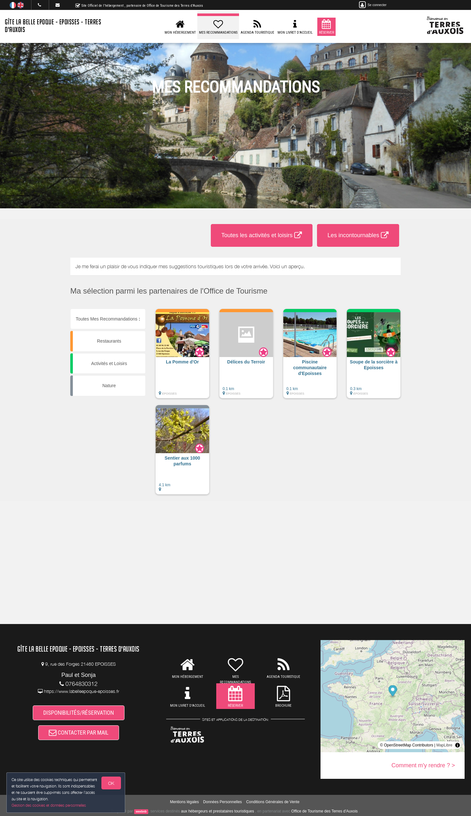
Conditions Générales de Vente (272, 802)
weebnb (141, 811)
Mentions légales (184, 802)
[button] (182, 357)
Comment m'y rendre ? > (423, 765)
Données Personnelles (222, 802)
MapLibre (444, 745)
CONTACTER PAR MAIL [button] (78, 732)
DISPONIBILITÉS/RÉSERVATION (78, 712)
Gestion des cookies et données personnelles (49, 805)
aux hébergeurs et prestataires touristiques (217, 811)
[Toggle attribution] (457, 745)
